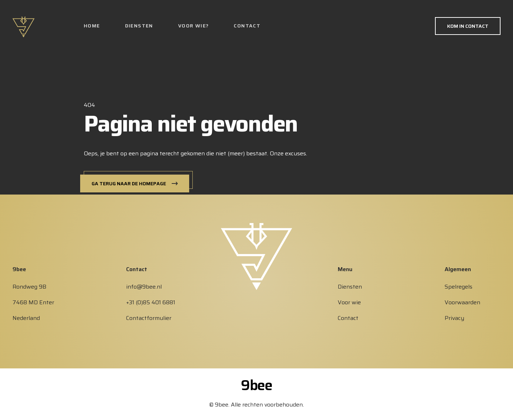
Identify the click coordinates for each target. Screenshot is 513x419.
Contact (247, 26)
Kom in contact (467, 26)
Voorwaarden (462, 302)
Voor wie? (193, 26)
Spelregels (458, 286)
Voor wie (349, 302)
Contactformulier (148, 318)
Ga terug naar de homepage (129, 183)
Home (92, 26)
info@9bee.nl (144, 286)
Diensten (139, 26)
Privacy (454, 318)
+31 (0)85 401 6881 (150, 302)
